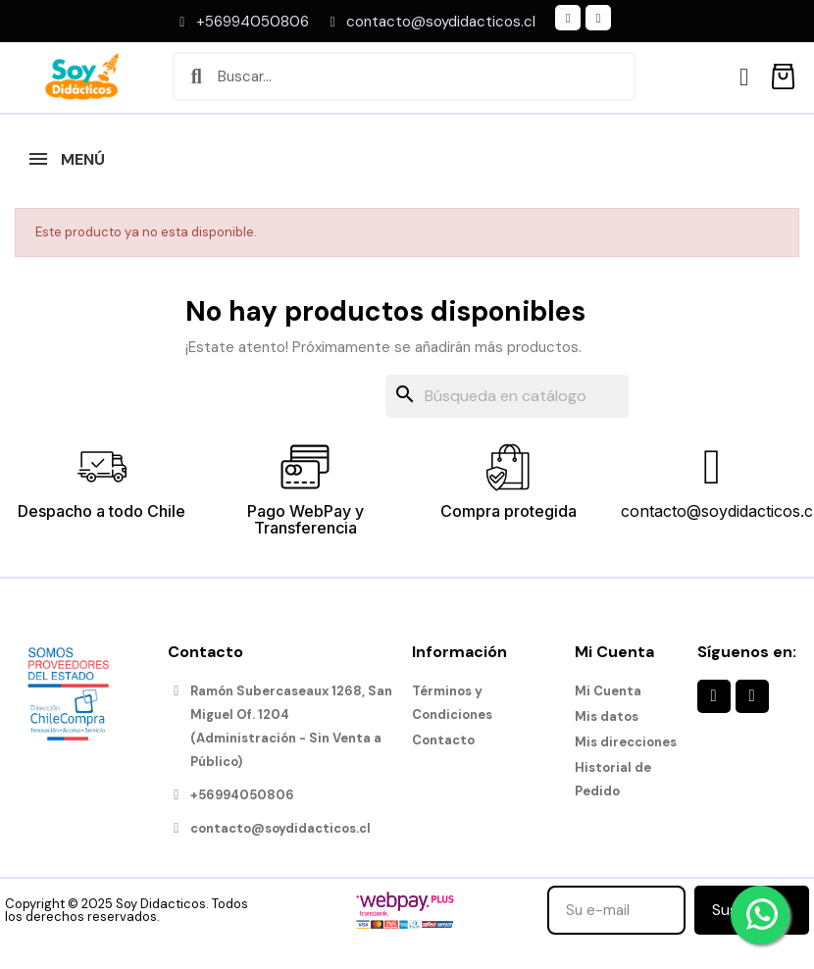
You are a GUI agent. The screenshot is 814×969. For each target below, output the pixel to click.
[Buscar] (507, 396)
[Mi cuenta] (743, 77)
